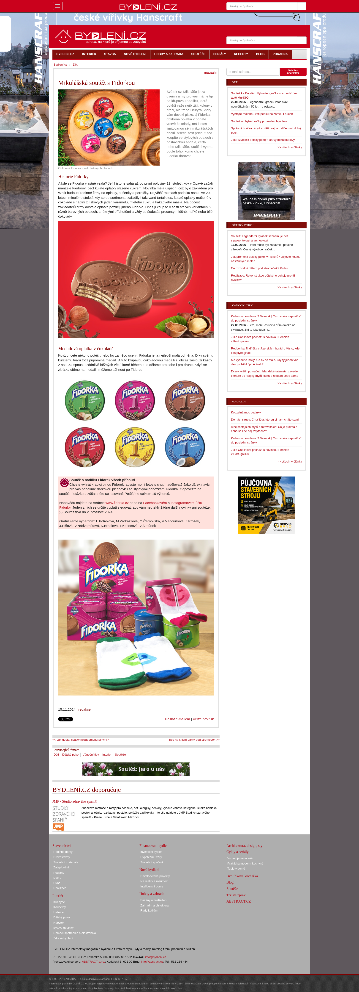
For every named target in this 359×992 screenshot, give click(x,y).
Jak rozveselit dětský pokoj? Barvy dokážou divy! (263, 139)
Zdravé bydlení (63, 938)
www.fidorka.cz (117, 503)
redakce (84, 709)
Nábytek (58, 922)
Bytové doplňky (63, 927)
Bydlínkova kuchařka (242, 876)
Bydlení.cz (60, 64)
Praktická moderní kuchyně (245, 863)
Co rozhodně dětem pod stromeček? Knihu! (259, 268)
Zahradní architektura (154, 905)
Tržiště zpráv (235, 895)
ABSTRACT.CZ (238, 901)
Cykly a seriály (237, 852)
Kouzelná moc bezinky (246, 412)
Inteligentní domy (151, 886)
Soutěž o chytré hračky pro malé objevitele (259, 121)
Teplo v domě (236, 868)
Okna (56, 883)
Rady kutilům (149, 910)
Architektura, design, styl (245, 846)
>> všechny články (289, 147)
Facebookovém (155, 503)
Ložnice (58, 912)
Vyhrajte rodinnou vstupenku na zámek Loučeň (262, 114)
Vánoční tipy (91, 754)
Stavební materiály (65, 862)
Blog (230, 882)
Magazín (239, 401)
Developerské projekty (155, 876)
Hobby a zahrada (151, 894)
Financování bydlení (154, 846)
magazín (210, 72)
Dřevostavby (61, 857)
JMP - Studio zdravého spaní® (74, 801)
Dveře (57, 877)
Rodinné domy (63, 851)
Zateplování (61, 867)
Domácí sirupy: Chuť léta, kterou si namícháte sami (265, 419)
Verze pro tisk (203, 719)
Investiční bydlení (151, 851)
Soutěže (120, 754)
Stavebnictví (61, 846)
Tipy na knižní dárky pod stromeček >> (194, 739)
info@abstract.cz (152, 961)
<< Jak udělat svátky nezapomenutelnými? (80, 739)
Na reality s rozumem (154, 881)
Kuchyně (59, 902)
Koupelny (59, 907)
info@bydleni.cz (155, 957)
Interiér (107, 754)
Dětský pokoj (70, 754)
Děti (56, 754)
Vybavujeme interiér (240, 858)
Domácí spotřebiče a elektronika (74, 933)
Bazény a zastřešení (153, 900)
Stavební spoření (151, 862)
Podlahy (58, 872)
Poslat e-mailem (177, 719)
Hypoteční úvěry (151, 857)
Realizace (59, 888)
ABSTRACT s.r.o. (93, 961)
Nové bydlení (149, 870)
